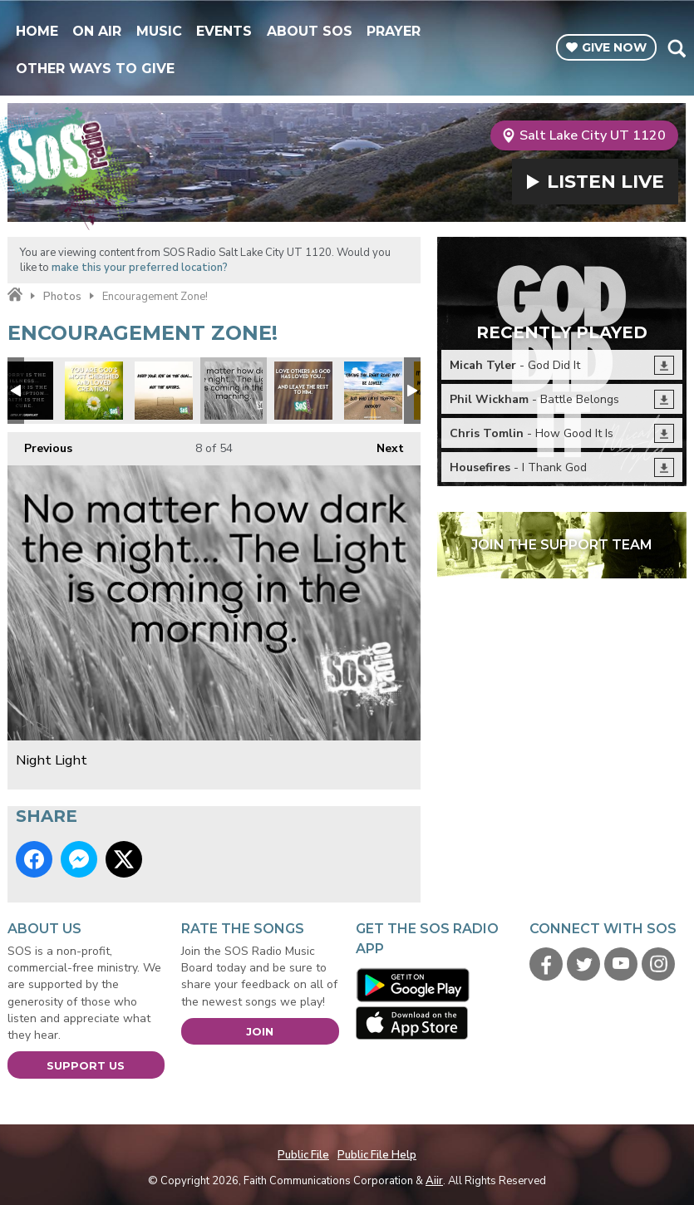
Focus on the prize (164, 391)
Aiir (434, 1180)
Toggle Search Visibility (676, 48)
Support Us (86, 1065)
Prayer (394, 31)
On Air (96, 31)
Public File (303, 1155)
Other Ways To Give (95, 68)
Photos (62, 296)
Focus (373, 391)
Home (37, 31)
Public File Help (376, 1155)
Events (224, 31)
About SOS (309, 31)
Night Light (233, 391)
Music (159, 31)
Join (259, 1031)
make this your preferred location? (140, 267)
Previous (39, 444)
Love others (303, 391)
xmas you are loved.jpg (94, 391)
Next (382, 444)
